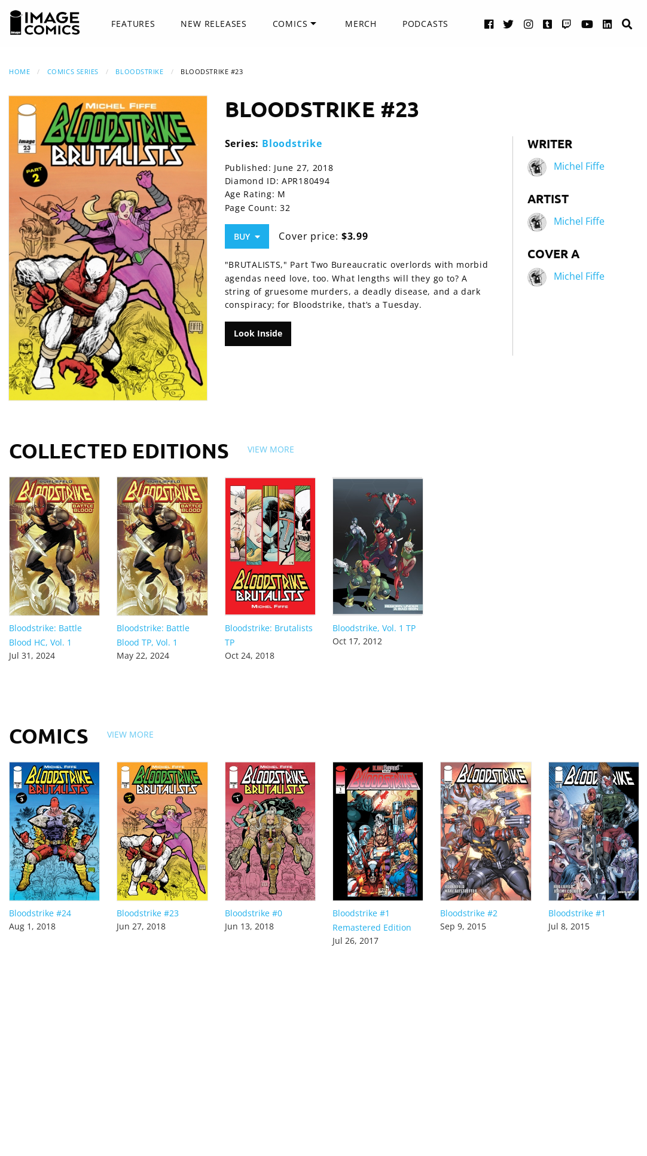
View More (271, 449)
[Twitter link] (508, 23)
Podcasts (425, 23)
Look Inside (258, 333)
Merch (361, 23)
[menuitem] (133, 24)
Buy (247, 236)
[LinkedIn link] (607, 23)
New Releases (214, 23)
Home (19, 71)
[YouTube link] (587, 23)
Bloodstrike (139, 71)
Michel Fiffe (579, 166)
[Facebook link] (489, 23)
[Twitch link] (567, 23)
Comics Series (73, 71)
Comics (290, 23)
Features (133, 23)
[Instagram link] (528, 23)
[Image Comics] (45, 22)
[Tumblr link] (548, 23)
